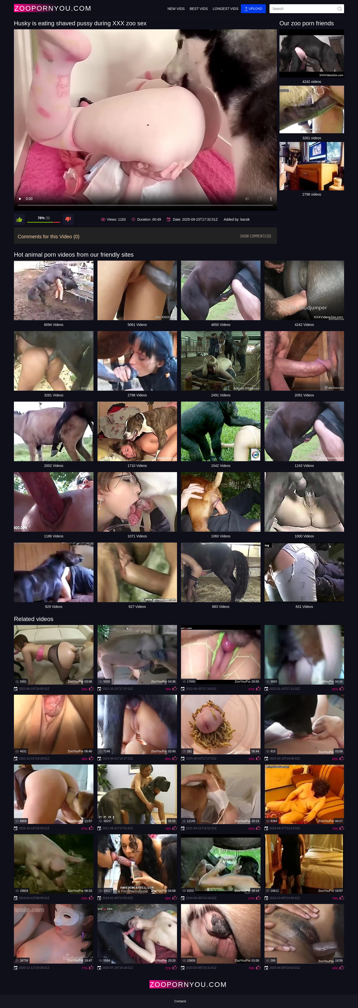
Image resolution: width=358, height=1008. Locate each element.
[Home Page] (43, 8)
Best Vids (199, 9)
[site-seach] (339, 8)
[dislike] (68, 219)
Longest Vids (225, 9)
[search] (306, 8)
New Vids (176, 9)
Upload (253, 9)
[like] (19, 219)
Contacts (180, 1001)
